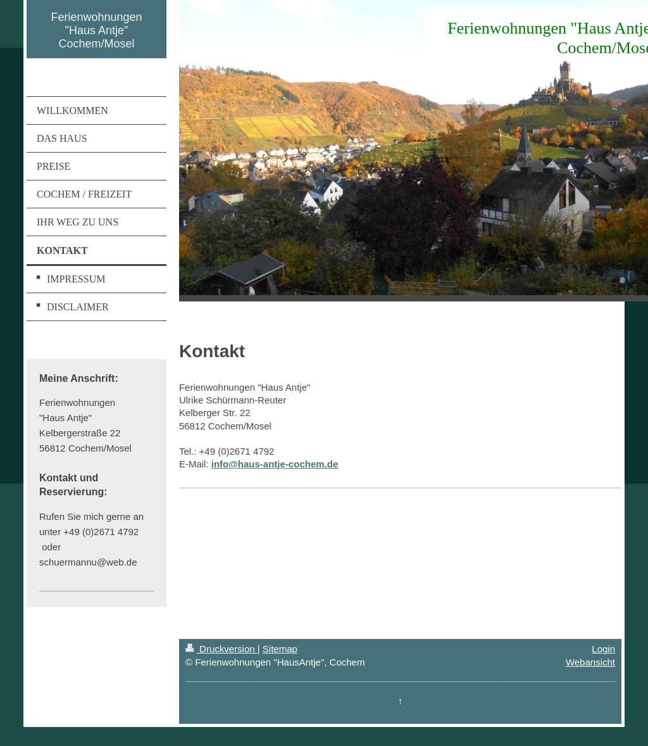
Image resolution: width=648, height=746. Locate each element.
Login (603, 648)
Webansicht (590, 662)
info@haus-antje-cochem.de (275, 463)
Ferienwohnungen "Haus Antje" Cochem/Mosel (96, 30)
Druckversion (221, 648)
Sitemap (280, 648)
